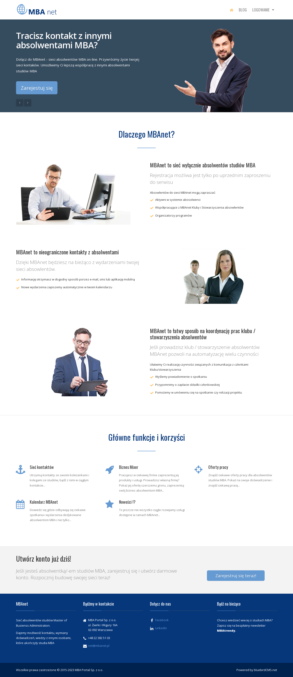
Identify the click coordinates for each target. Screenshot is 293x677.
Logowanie (263, 10)
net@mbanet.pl (98, 646)
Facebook (162, 620)
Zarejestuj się (37, 87)
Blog (243, 10)
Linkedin (161, 628)
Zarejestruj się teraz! (236, 575)
